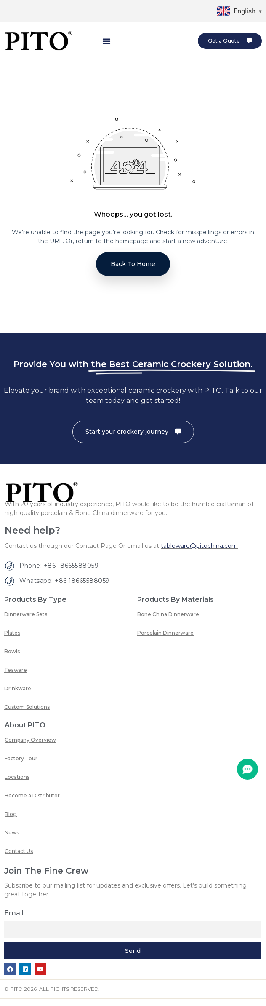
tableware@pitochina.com (199, 554)
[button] (106, 41)
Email (14, 921)
